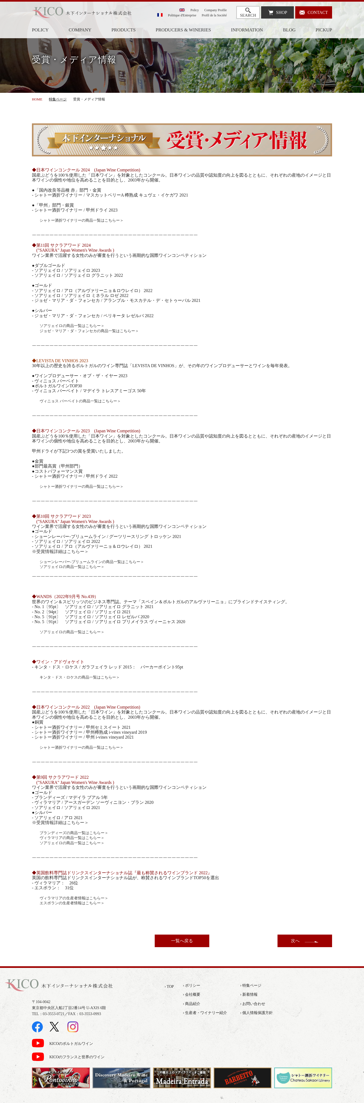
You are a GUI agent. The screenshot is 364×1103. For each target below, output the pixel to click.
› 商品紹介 (191, 1004)
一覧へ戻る (182, 940)
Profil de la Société (214, 15)
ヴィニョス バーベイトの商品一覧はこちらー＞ (80, 401)
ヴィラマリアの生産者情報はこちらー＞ (74, 898)
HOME (37, 99)
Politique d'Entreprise (182, 15)
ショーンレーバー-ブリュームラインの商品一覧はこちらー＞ (92, 562)
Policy (194, 10)
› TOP (169, 987)
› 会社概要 (191, 994)
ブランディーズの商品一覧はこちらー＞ (74, 833)
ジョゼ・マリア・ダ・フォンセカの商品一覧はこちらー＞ (89, 331)
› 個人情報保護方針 (256, 1013)
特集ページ (58, 99)
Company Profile (215, 10)
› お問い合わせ (252, 1004)
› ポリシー (191, 985)
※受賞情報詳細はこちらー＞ (60, 551)
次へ (295, 940)
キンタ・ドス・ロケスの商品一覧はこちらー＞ (80, 677)
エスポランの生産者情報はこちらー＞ (72, 903)
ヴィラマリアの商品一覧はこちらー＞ (72, 838)
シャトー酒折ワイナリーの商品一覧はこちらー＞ (82, 220)
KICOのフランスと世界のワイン (77, 1057)
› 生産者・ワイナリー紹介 (205, 1013)
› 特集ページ (250, 985)
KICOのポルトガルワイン (71, 1044)
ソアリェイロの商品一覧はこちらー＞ (72, 326)
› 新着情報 (249, 994)
